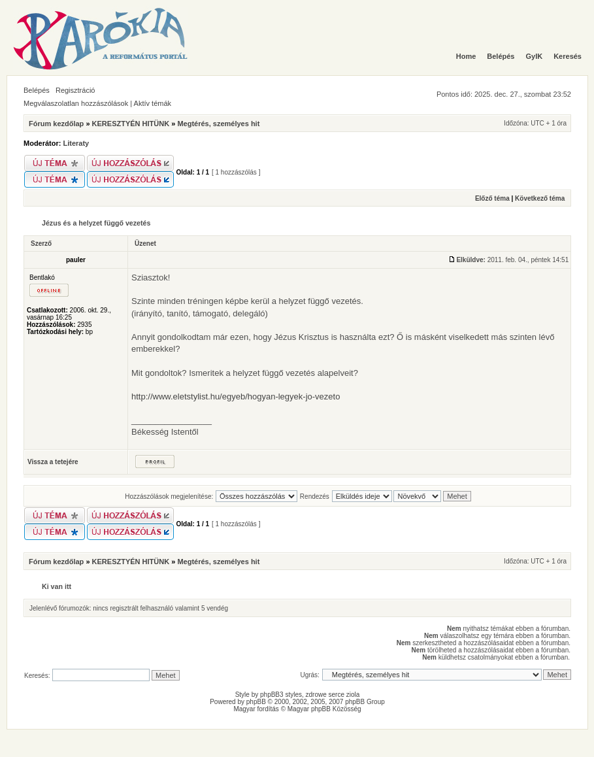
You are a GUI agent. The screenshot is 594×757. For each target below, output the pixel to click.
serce (336, 694)
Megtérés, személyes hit (218, 123)
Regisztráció (75, 90)
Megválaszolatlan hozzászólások (76, 103)
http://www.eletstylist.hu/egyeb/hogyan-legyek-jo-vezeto (235, 396)
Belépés (37, 90)
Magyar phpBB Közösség (324, 709)
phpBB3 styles (281, 694)
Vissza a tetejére (52, 461)
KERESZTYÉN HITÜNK (131, 123)
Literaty (76, 143)
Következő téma (540, 198)
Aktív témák (152, 103)
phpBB (256, 701)
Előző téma (492, 198)
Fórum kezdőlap (56, 123)
